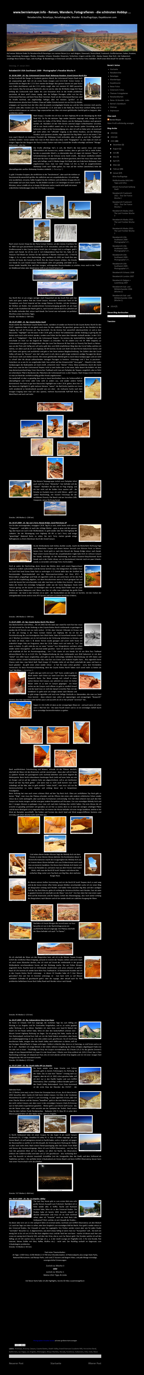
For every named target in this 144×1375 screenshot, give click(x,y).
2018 (113, 133)
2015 (113, 141)
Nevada (62, 1352)
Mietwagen (41, 1352)
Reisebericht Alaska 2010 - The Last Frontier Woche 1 (123, 231)
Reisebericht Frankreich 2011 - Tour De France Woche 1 (122, 204)
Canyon (33, 1349)
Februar (116, 169)
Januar (116, 173)
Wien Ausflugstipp (119, 177)
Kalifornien (13, 1352)
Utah (90, 1352)
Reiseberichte (115, 73)
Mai (115, 157)
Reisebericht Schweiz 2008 (123, 273)
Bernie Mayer (115, 120)
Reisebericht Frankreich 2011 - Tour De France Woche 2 (122, 195)
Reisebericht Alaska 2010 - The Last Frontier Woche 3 (123, 213)
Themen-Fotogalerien (119, 93)
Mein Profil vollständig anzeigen (120, 123)
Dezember (117, 145)
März (115, 165)
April (115, 161)
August (116, 149)
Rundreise (70, 1352)
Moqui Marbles (53, 1352)
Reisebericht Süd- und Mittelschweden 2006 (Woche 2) (122, 289)
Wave (95, 1352)
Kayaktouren (115, 83)
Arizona (26, 1349)
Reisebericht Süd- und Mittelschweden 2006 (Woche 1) (122, 298)
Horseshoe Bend (89, 1349)
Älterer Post (94, 1363)
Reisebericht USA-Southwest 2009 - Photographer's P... (121, 239)
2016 (113, 137)
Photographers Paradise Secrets (43, 1341)
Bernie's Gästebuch (118, 104)
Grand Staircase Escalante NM (70, 1349)
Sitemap (113, 107)
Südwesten (79, 1352)
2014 (113, 307)
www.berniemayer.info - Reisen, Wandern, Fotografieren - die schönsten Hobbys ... (72, 12)
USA (86, 1352)
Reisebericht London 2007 (123, 276)
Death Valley (53, 1349)
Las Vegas (22, 1352)
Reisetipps (114, 76)
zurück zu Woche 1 (55, 1272)
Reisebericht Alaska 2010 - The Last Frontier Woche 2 (123, 222)
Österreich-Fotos (117, 90)
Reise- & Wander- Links (119, 100)
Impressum (114, 111)
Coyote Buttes (42, 1349)
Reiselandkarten (116, 97)
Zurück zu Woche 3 (55, 1266)
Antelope (18, 1349)
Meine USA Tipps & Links (55, 1275)
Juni (115, 153)
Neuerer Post (16, 1363)
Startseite (56, 1363)
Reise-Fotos (115, 87)
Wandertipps (115, 80)
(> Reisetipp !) (57, 169)
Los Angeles (31, 1352)
